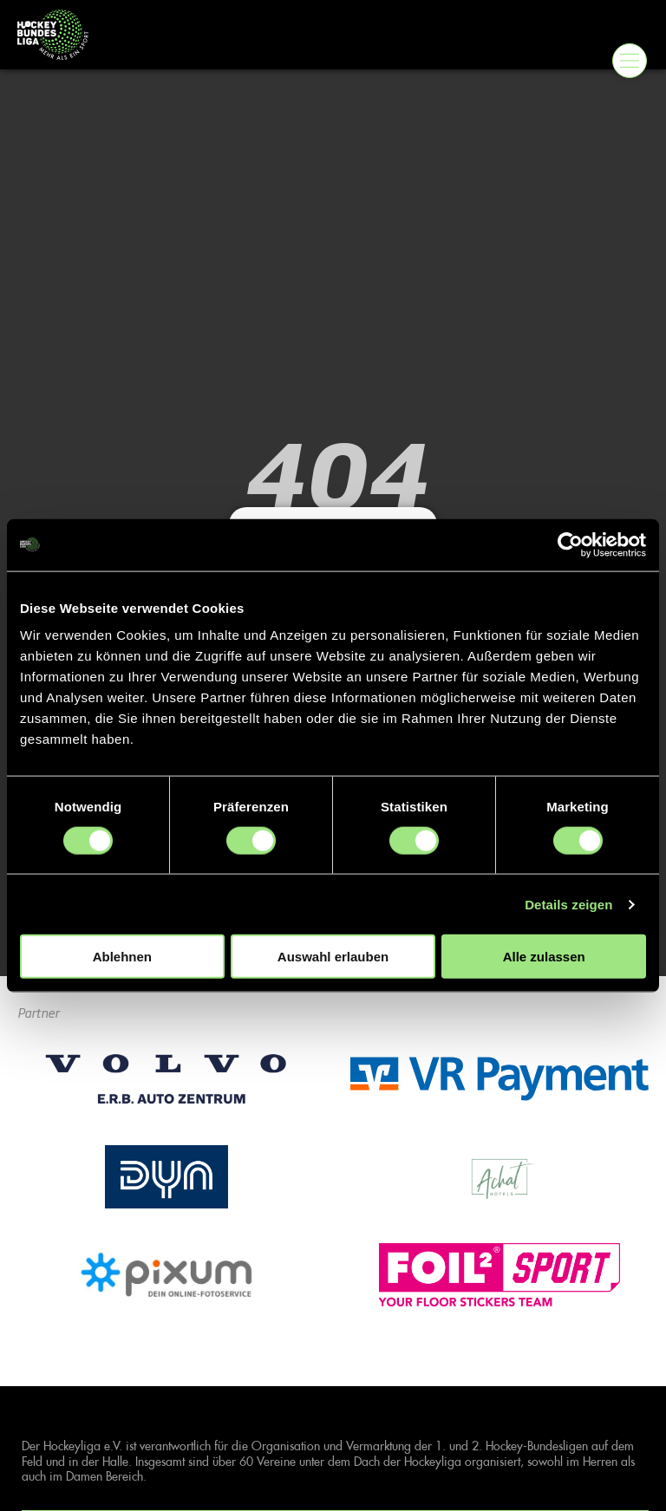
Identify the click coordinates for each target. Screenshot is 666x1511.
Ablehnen (122, 956)
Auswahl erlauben (333, 956)
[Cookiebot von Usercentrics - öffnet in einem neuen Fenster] (570, 544)
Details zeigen (568, 903)
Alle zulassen (544, 956)
